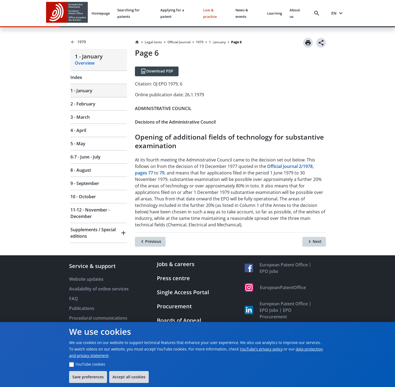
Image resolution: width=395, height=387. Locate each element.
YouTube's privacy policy (261, 349)
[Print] (308, 43)
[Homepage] (137, 42)
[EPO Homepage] (67, 13)
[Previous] (150, 242)
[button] (98, 233)
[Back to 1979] (98, 42)
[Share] (321, 43)
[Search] (318, 13)
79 (162, 173)
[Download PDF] (157, 71)
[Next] (314, 242)
